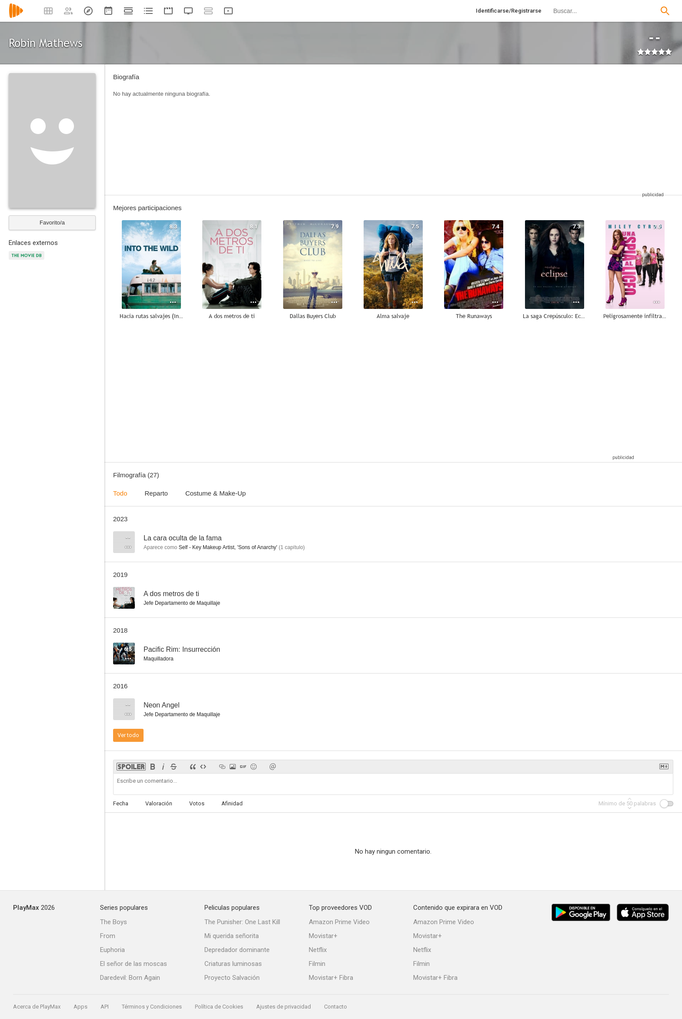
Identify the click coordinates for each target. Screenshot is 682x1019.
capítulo (292, 547)
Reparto (156, 493)
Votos (196, 803)
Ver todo (128, 735)
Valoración (158, 803)
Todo (120, 493)
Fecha (120, 803)
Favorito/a (52, 222)
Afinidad (232, 803)
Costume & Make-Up (215, 493)
